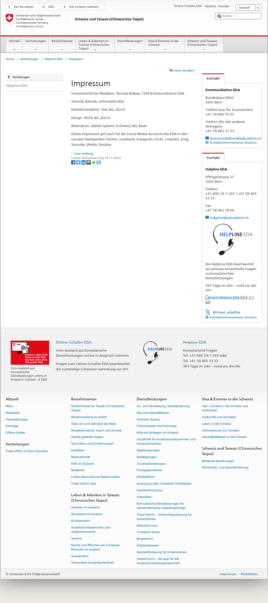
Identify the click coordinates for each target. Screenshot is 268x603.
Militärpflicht (146, 477)
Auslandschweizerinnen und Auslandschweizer (90, 530)
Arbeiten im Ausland (85, 507)
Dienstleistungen (130, 45)
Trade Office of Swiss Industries (27, 451)
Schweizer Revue (148, 532)
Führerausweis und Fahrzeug (157, 426)
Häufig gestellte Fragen (87, 437)
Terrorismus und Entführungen (92, 444)
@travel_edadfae (226, 312)
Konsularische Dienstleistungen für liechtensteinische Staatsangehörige (161, 506)
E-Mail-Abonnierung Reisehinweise (95, 477)
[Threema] (88, 162)
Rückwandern (80, 521)
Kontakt (211, 78)
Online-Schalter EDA (73, 342)
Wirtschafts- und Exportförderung (225, 468)
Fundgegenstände (149, 470)
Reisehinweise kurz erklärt (89, 417)
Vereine (76, 538)
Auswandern (80, 556)
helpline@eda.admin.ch (229, 217)
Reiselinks (77, 470)
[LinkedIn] (83, 162)
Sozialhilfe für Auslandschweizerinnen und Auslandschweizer (166, 441)
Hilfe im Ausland (82, 464)
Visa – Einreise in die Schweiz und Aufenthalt (225, 408)
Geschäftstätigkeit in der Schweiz (224, 437)
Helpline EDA (53, 59)
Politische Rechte (148, 419)
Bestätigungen (147, 457)
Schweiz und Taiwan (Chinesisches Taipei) (204, 45)
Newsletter (13, 413)
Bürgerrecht (145, 539)
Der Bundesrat (23, 7)
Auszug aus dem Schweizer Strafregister (164, 483)
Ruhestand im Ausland (86, 514)
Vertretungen (35, 45)
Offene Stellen (15, 433)
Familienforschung (149, 490)
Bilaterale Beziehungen (218, 461)
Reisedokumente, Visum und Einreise (96, 430)
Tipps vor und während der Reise (93, 424)
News (9, 406)
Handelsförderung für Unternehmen (162, 552)
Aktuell (14, 45)
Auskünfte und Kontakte (219, 417)
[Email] (99, 162)
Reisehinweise (62, 45)
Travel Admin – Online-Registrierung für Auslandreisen (164, 517)
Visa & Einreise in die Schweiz (165, 45)
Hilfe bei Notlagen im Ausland (157, 433)
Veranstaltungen (17, 419)
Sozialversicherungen (151, 464)
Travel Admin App (83, 483)
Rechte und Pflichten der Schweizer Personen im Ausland (95, 547)
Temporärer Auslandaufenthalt (92, 563)
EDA (51, 7)
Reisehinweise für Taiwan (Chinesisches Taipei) (97, 408)
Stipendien (144, 497)
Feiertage (12, 426)
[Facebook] (73, 162)
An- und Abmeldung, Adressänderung (163, 406)
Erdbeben (78, 450)
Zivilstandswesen (148, 545)
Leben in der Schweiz (216, 424)
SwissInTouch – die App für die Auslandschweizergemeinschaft (158, 561)
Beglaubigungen (148, 450)
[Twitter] (78, 162)
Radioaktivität (80, 457)
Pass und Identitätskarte (153, 413)
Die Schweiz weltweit (83, 7)
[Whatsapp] (94, 162)
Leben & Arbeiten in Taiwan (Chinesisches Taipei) (95, 45)
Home (10, 59)
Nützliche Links (147, 525)
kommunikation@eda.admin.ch (236, 138)
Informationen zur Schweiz (220, 430)
